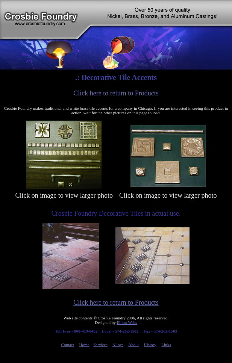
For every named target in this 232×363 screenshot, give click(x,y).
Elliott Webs (127, 322)
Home (84, 344)
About (133, 344)
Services (100, 344)
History (150, 344)
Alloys (117, 344)
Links (166, 344)
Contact (67, 344)
